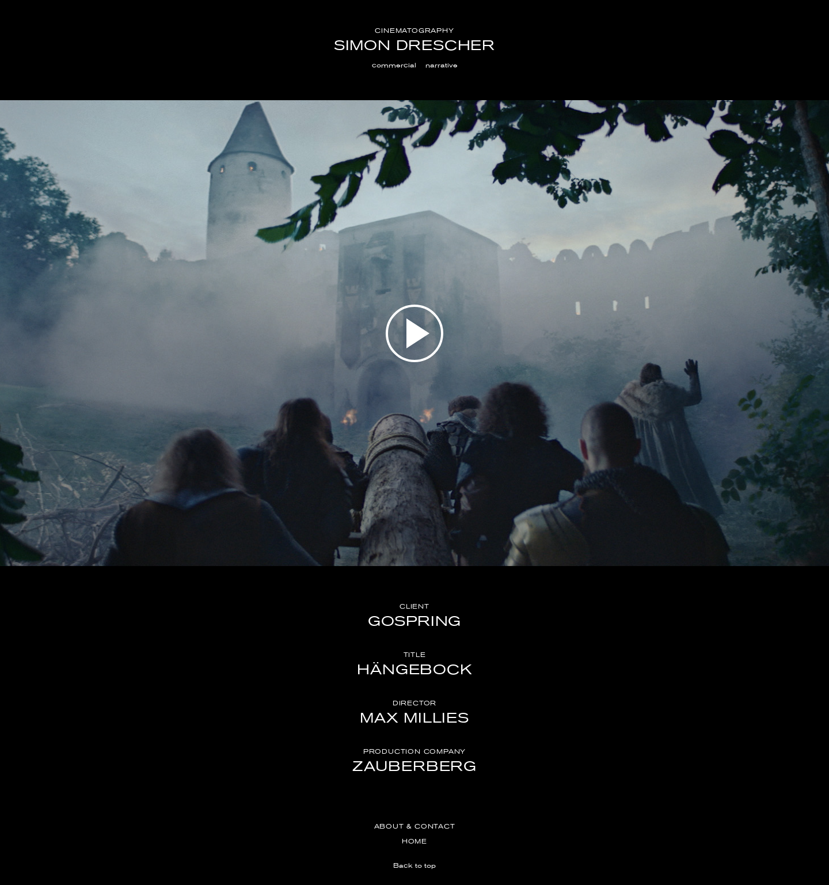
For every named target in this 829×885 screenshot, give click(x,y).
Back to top (414, 865)
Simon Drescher (414, 45)
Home (414, 841)
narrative (441, 65)
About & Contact (414, 826)
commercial (394, 65)
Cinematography (414, 30)
